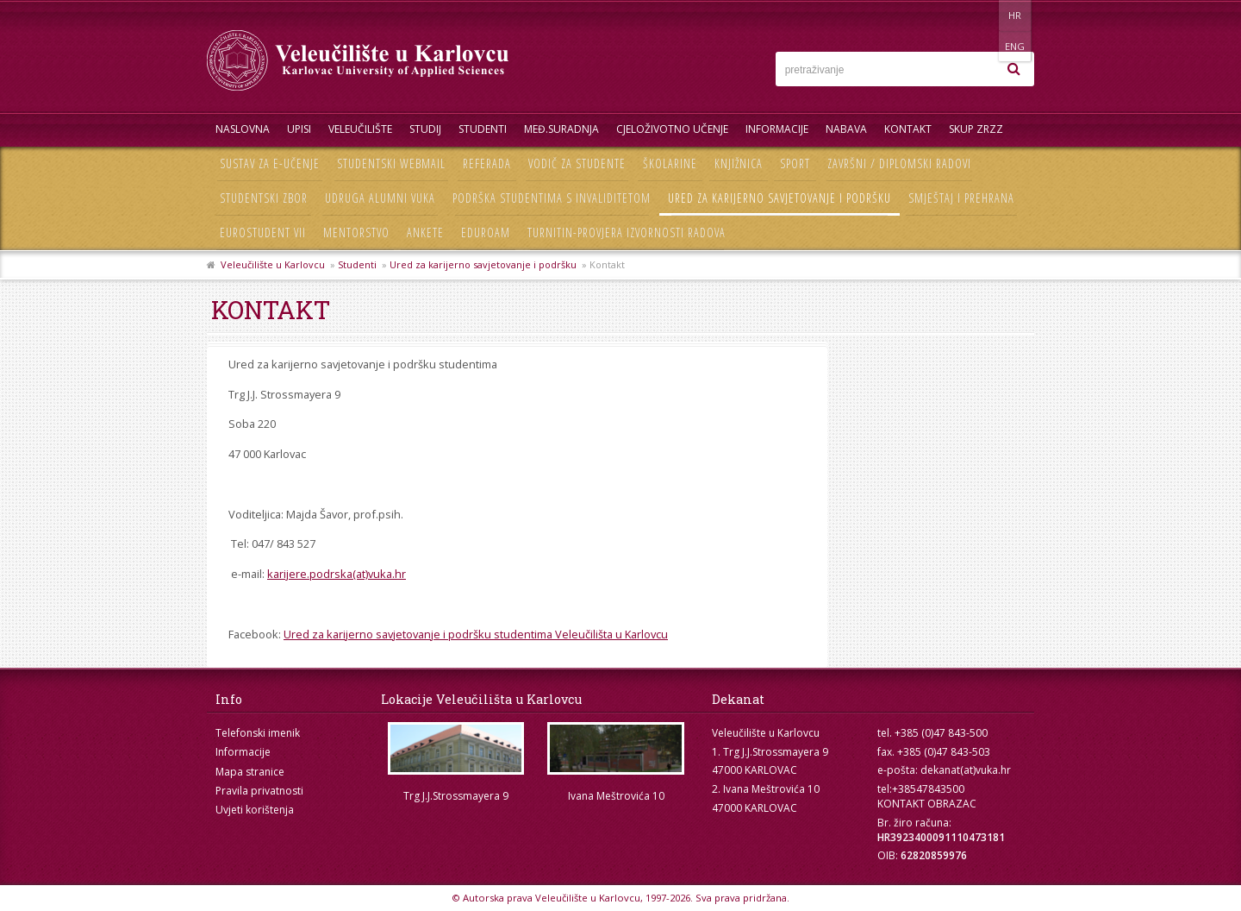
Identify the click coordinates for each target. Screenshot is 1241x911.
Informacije (776, 129)
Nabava (846, 129)
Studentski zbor (264, 198)
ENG (1016, 15)
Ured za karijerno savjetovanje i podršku (779, 198)
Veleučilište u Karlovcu (273, 264)
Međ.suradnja (561, 129)
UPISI (299, 129)
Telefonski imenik (257, 733)
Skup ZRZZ (976, 129)
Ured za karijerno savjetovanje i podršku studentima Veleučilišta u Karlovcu (476, 634)
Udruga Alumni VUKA (380, 198)
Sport (795, 163)
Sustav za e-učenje (270, 163)
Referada (487, 163)
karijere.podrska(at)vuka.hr (336, 573)
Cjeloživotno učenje (672, 129)
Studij (425, 129)
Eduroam (485, 232)
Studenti (482, 129)
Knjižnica (738, 163)
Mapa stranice (249, 771)
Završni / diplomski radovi (899, 163)
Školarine (670, 163)
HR (981, 15)
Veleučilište (360, 129)
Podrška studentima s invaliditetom (551, 198)
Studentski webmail (391, 163)
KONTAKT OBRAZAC (926, 803)
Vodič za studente (577, 163)
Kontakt (908, 129)
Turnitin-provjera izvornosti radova (626, 232)
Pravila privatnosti (259, 790)
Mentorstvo (356, 232)
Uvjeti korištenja (254, 809)
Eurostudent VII (263, 232)
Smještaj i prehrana (961, 198)
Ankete (425, 232)
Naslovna (242, 129)
